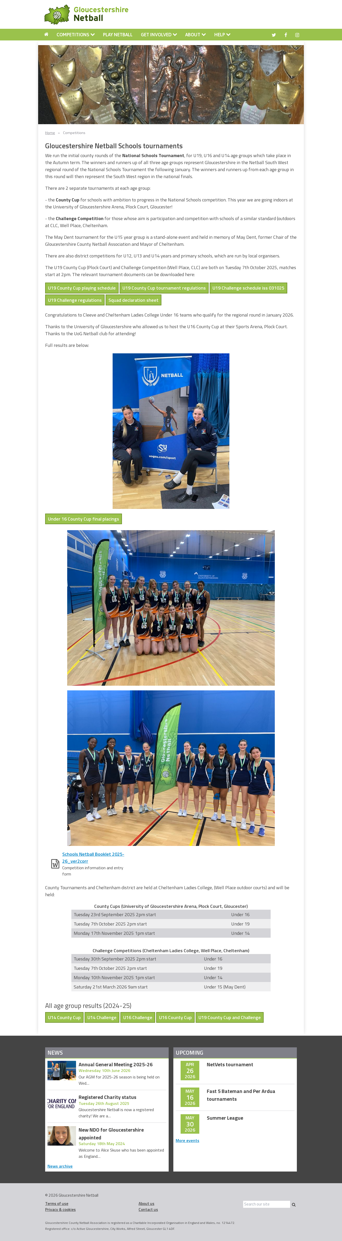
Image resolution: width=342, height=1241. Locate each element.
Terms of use (56, 1204)
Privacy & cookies (60, 1209)
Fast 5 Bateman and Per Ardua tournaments (241, 1095)
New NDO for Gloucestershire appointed (111, 1133)
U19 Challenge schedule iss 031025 (248, 287)
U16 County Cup (175, 1017)
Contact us (148, 1209)
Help (222, 34)
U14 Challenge (102, 1017)
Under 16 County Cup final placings (83, 518)
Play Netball (118, 34)
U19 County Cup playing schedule (82, 287)
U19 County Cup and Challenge (230, 1017)
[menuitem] (46, 34)
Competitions (76, 34)
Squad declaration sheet (133, 300)
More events (187, 1140)
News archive (60, 1166)
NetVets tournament (230, 1065)
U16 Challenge (137, 1017)
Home (50, 133)
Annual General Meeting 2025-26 (116, 1065)
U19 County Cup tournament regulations (164, 287)
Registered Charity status (107, 1097)
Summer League (225, 1118)
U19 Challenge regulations (75, 300)
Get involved (159, 34)
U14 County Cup (64, 1017)
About (195, 34)
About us (146, 1204)
